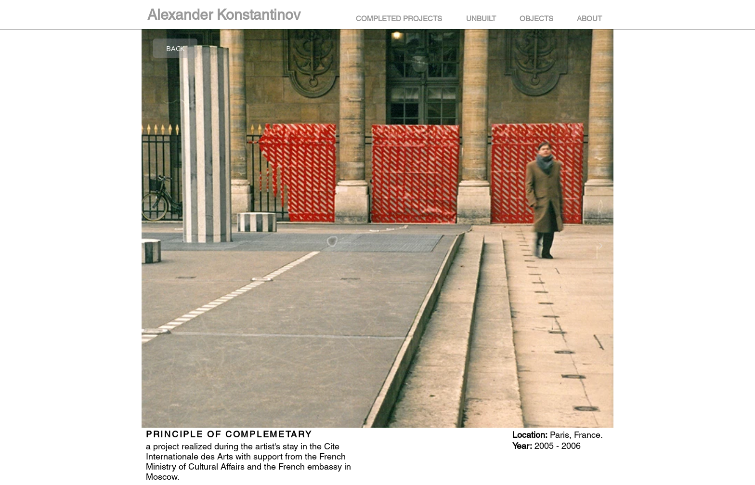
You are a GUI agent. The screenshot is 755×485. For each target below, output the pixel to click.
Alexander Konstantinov (223, 14)
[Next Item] (600, 246)
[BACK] (175, 48)
